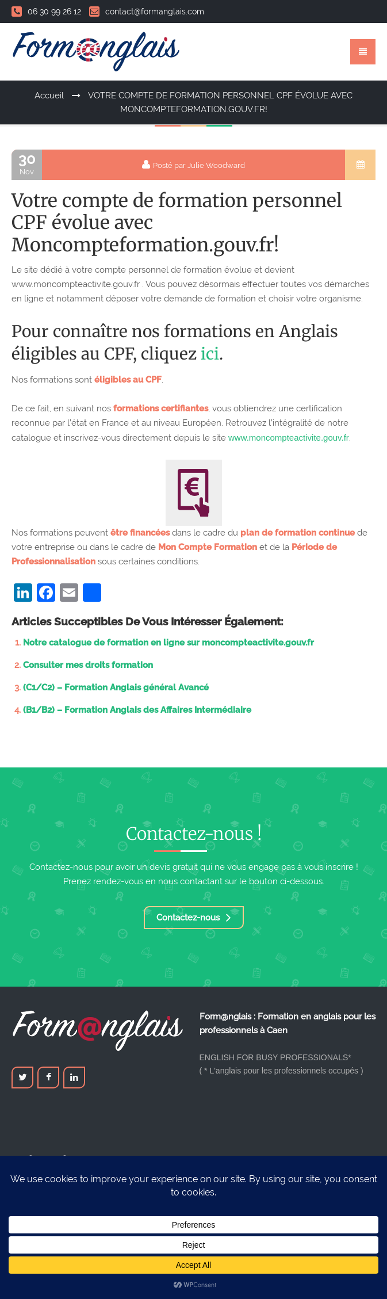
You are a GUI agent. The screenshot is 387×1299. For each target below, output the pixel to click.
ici (210, 353)
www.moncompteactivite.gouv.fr (288, 437)
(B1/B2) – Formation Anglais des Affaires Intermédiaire (137, 710)
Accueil (49, 95)
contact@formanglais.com (146, 11)
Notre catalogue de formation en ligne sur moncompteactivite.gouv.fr (168, 642)
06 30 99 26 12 (46, 11)
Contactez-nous (193, 917)
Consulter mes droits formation (88, 665)
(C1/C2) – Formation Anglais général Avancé (116, 687)
